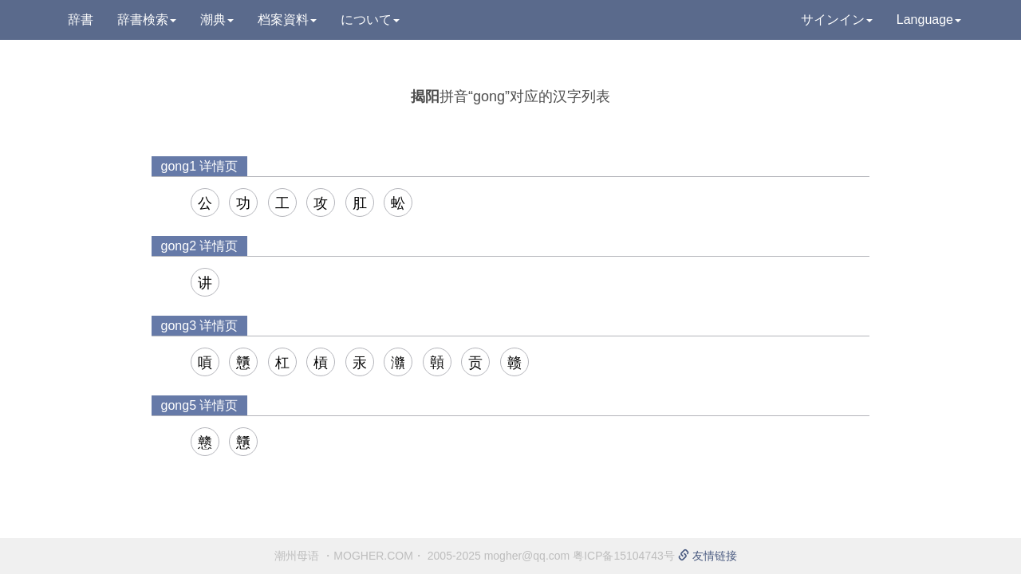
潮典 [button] (217, 19)
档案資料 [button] (287, 19)
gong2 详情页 (199, 246)
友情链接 (707, 555)
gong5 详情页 (199, 405)
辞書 (80, 19)
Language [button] (929, 19)
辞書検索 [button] (146, 19)
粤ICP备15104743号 (624, 555)
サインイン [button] (837, 19)
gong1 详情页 (199, 166)
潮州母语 (296, 555)
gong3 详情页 (199, 325)
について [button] (370, 19)
